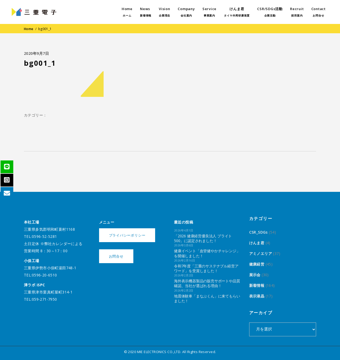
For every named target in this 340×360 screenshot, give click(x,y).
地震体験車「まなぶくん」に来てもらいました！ (207, 298)
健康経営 (257, 264)
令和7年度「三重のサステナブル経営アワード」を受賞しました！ (206, 268)
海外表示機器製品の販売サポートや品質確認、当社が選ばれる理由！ (207, 283)
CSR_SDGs (258, 232)
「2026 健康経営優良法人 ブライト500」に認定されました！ (203, 238)
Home (28, 29)
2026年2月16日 (184, 260)
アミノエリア (260, 253)
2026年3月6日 (183, 245)
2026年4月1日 (183, 230)
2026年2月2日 (183, 275)
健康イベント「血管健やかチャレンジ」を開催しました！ (207, 253)
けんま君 (257, 242)
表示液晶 (257, 296)
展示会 (255, 274)
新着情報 (257, 285)
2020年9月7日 (36, 53)
